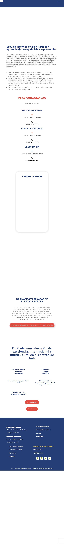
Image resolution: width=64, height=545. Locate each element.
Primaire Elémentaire (43, 430)
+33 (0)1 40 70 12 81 (32, 124)
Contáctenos (33, 402)
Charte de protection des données (42, 468)
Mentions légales (26, 468)
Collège (38, 433)
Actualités (12, 453)
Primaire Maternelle (42, 426)
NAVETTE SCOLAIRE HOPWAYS (43, 446)
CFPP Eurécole (38, 453)
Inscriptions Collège (15, 450)
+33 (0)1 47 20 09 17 (32, 160)
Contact (12, 456)
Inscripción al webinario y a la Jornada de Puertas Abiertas (32, 325)
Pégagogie (39, 436)
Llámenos (33, 409)
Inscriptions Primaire (16, 446)
